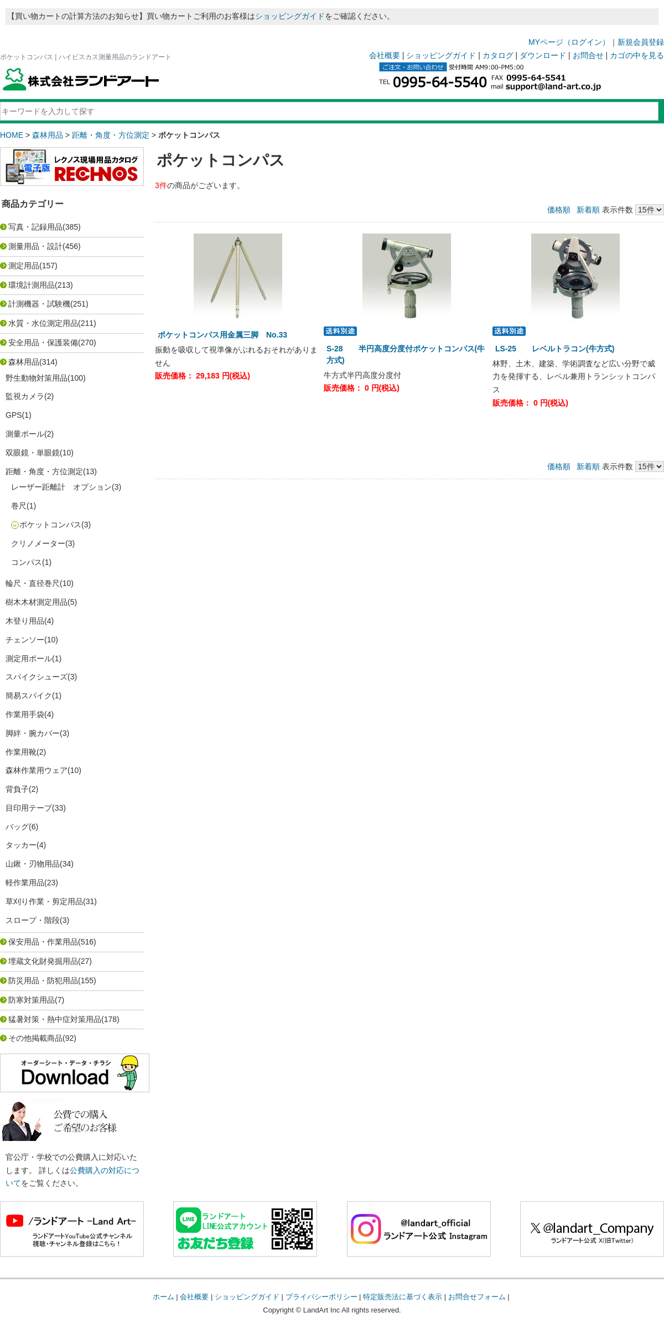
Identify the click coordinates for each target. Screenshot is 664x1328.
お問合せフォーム (477, 1297)
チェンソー (25, 639)
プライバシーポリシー (321, 1297)
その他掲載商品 (35, 1038)
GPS (14, 415)
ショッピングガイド (290, 16)
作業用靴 (21, 752)
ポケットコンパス (50, 524)
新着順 (588, 209)
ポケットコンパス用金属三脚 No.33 (226, 334)
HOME (11, 135)
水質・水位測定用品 (43, 323)
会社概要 (384, 55)
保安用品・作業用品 (43, 941)
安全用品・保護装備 (43, 342)
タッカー (21, 845)
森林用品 (47, 135)
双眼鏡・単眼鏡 (33, 452)
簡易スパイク (29, 695)
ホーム (163, 1297)
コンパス (26, 562)
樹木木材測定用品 (37, 602)
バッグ (17, 826)
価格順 (558, 209)
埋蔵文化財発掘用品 (43, 961)
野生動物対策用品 (37, 378)
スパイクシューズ (37, 676)
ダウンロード (543, 55)
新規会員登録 (641, 42)
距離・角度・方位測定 (110, 135)
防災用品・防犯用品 (43, 980)
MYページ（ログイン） (569, 42)
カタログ (498, 55)
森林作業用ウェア (37, 770)
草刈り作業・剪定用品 (44, 901)
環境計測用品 (31, 285)
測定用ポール (29, 658)
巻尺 (19, 505)
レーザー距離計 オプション (61, 487)
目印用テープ (29, 807)
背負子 (17, 789)
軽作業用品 (25, 882)
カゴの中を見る (637, 55)
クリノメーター (38, 543)
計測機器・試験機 (39, 303)
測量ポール (25, 433)
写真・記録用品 (35, 226)
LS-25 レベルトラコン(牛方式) (558, 348)
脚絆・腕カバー (33, 733)
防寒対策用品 (31, 999)
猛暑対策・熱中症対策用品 (54, 1019)
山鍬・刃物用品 (33, 863)
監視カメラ (25, 396)
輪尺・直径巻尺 (33, 583)
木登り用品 (25, 620)
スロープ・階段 (33, 920)
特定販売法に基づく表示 (402, 1297)
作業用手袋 (25, 714)
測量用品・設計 (35, 246)
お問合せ (588, 55)
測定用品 (23, 265)
